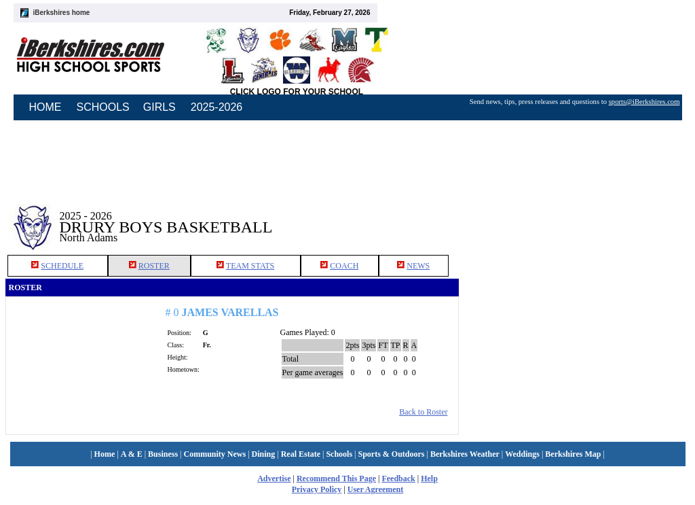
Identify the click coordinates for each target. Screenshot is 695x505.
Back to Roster (423, 412)
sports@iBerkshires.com (644, 101)
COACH (344, 266)
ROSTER (154, 266)
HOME (45, 107)
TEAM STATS (250, 266)
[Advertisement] (574, 216)
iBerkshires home (61, 12)
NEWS (418, 266)
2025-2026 (217, 107)
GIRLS (159, 107)
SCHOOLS (103, 107)
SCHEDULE (62, 266)
